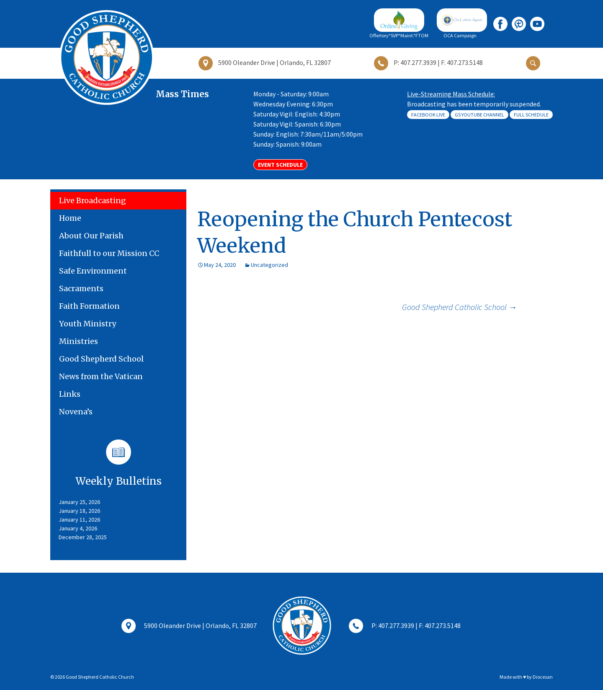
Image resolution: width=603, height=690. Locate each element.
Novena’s (76, 411)
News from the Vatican (101, 376)
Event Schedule (280, 164)
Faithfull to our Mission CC (109, 253)
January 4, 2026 (78, 528)
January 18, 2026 (79, 510)
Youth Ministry (87, 323)
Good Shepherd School (101, 359)
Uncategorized (269, 265)
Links (69, 394)
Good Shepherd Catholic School (459, 307)
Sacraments (81, 288)
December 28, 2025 (83, 537)
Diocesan (543, 677)
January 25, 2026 (79, 502)
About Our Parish (91, 235)
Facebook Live (428, 114)
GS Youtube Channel (479, 114)
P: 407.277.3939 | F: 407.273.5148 (405, 626)
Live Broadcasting (92, 200)
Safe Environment (93, 271)
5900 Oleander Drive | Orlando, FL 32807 (189, 626)
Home (70, 218)
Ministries (78, 341)
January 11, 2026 (79, 519)
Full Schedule (531, 114)
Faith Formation (89, 306)
